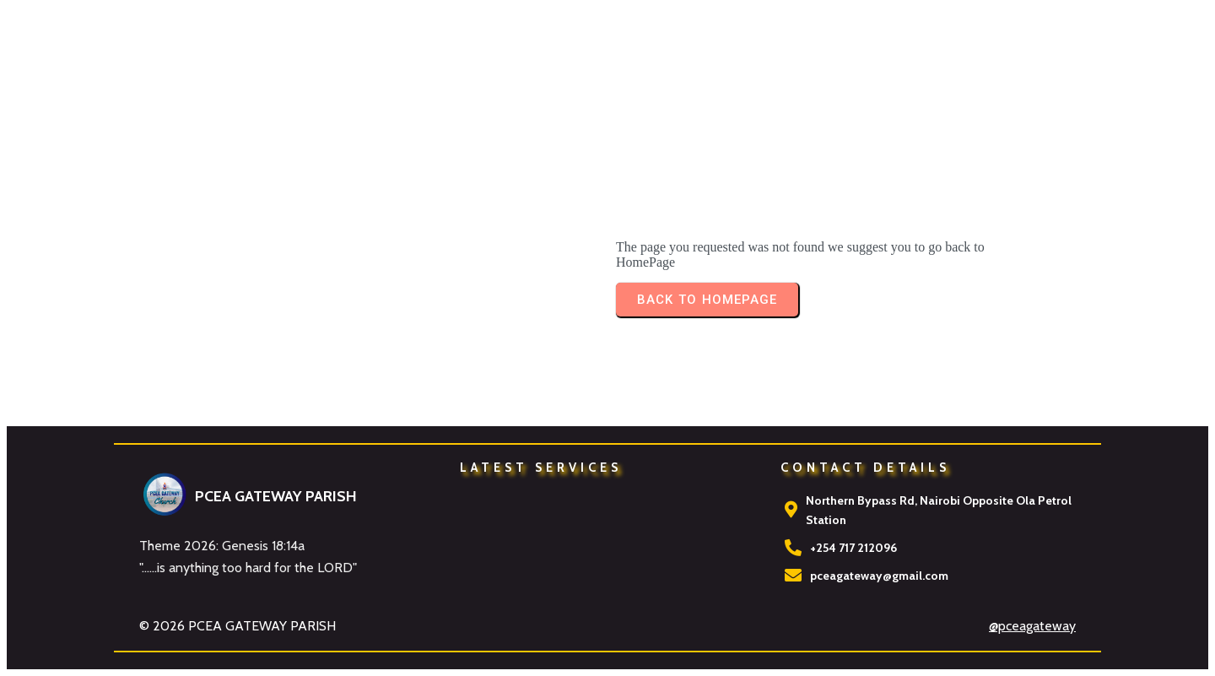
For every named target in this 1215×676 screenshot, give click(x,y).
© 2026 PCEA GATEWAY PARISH (237, 626)
